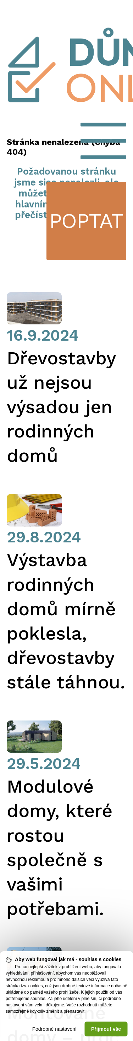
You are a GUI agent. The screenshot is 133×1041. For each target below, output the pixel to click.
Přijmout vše (106, 1029)
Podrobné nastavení (54, 1029)
